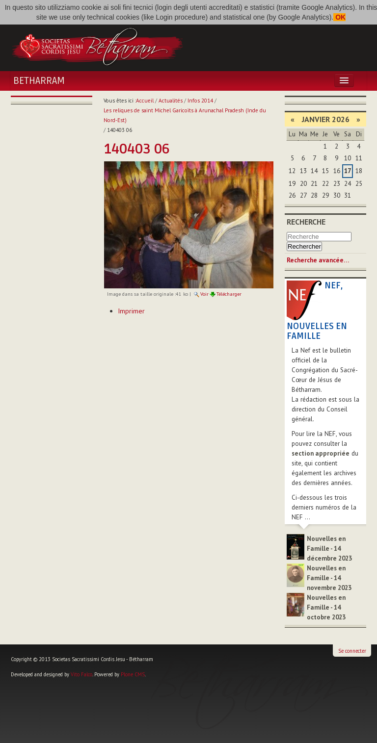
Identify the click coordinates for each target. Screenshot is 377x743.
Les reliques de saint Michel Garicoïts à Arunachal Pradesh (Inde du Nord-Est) (185, 115)
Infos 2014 (200, 100)
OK (339, 17)
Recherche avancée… (318, 260)
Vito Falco (81, 674)
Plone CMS (133, 674)
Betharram (39, 81)
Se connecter (352, 650)
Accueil (145, 100)
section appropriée (321, 453)
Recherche (306, 222)
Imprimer (131, 311)
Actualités (171, 100)
